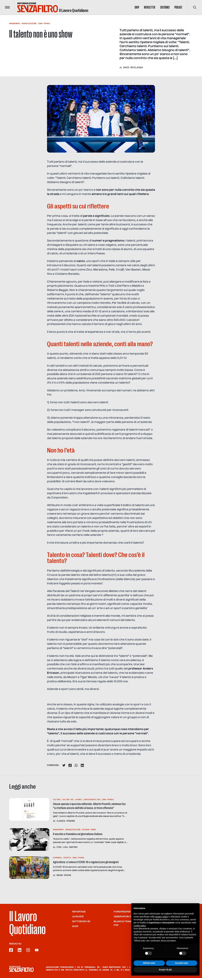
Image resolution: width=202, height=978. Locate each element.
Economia (57, 857)
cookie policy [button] (140, 930)
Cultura (56, 799)
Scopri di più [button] (165, 974)
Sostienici (164, 7)
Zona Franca (44, 23)
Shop (137, 7)
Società (67, 857)
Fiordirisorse (122, 912)
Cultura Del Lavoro (71, 799)
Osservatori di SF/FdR (127, 917)
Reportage (79, 912)
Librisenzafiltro (91, 799)
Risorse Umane (89, 829)
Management (14, 23)
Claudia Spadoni (66, 820)
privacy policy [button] (161, 921)
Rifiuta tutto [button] (149, 967)
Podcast (178, 7)
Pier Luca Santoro (67, 847)
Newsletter (149, 7)
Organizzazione (29, 23)
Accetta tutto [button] (181, 967)
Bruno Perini (64, 875)
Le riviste (78, 917)
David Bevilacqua (133, 67)
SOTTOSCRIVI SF (81, 921)
